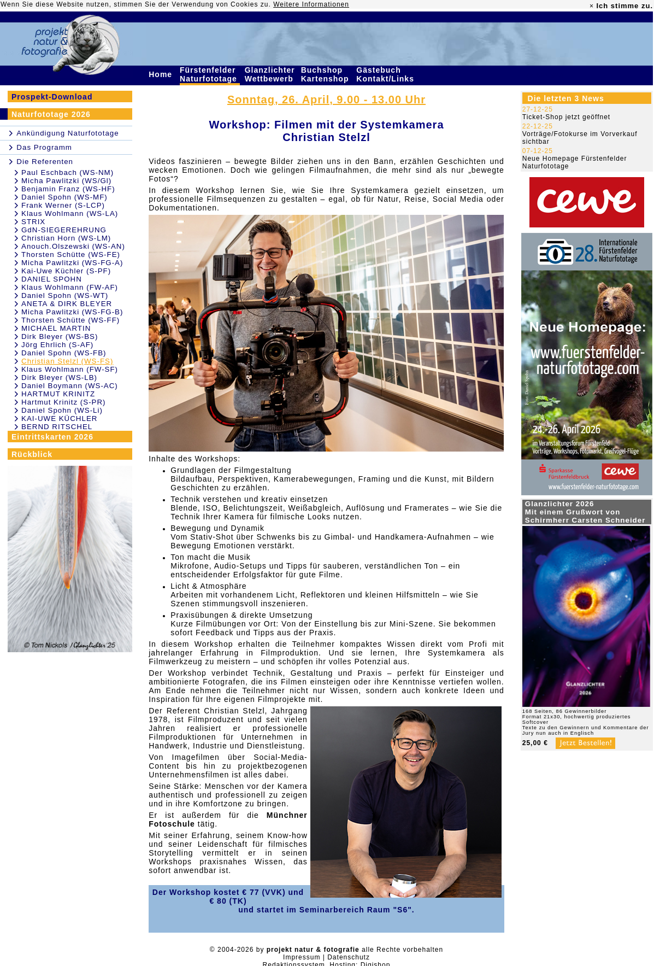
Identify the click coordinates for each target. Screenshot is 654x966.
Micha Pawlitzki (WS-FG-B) (72, 312)
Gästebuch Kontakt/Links (386, 74)
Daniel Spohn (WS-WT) (64, 295)
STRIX (33, 222)
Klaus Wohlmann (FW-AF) (69, 287)
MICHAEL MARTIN (56, 328)
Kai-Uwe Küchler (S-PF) (66, 271)
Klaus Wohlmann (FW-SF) (69, 369)
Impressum (301, 957)
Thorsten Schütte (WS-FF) (70, 320)
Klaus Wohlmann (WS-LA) (69, 213)
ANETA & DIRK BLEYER (66, 304)
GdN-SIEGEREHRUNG (64, 230)
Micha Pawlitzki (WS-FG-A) (72, 263)
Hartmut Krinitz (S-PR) (63, 402)
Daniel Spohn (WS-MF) (64, 197)
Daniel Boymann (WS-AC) (69, 386)
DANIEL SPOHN (51, 279)
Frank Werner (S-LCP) (63, 205)
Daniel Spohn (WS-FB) (64, 353)
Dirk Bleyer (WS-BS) (59, 336)
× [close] (592, 6)
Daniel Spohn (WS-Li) (62, 410)
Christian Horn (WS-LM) (66, 238)
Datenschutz (348, 957)
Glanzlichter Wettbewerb (270, 74)
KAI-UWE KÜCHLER (59, 418)
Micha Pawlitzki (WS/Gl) (66, 181)
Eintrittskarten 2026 (52, 436)
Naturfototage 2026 (51, 114)
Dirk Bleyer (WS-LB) (59, 377)
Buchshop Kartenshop (326, 74)
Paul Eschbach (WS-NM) (67, 172)
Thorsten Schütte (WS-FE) (70, 254)
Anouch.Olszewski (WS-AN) (73, 246)
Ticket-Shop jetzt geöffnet (566, 117)
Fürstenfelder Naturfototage (210, 74)
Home (162, 74)
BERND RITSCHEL (56, 427)
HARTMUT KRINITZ (58, 394)
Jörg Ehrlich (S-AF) (57, 345)
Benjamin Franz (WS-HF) (68, 189)
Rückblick (31, 454)
